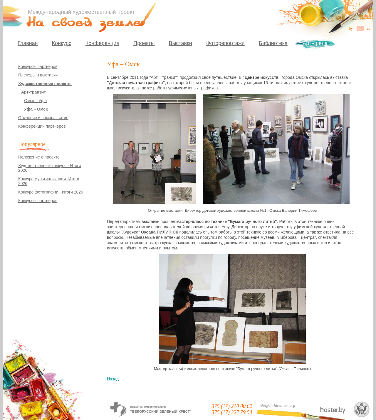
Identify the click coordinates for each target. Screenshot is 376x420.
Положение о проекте (39, 157)
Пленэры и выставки (38, 75)
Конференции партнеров (42, 126)
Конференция (102, 43)
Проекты (144, 43)
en (368, 28)
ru (360, 28)
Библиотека (273, 43)
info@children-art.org (276, 405)
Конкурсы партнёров (37, 66)
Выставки (180, 43)
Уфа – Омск (36, 109)
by (351, 28)
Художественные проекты (45, 83)
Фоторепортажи (225, 43)
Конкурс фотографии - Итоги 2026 (50, 192)
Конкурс (61, 43)
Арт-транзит (33, 92)
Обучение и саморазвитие (43, 117)
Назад (113, 378)
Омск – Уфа (35, 100)
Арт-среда (315, 43)
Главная (28, 43)
